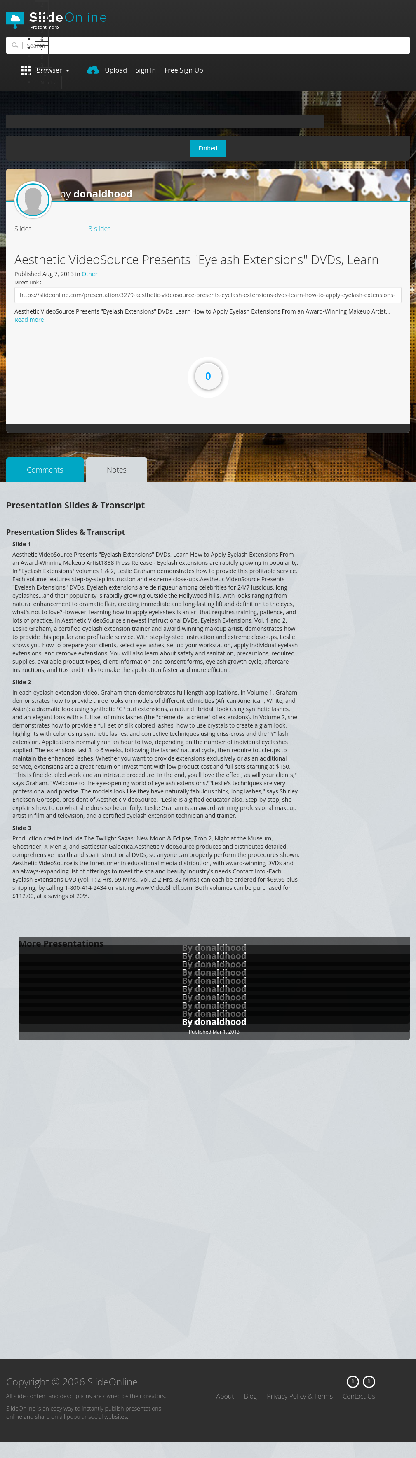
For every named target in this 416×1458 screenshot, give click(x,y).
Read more (29, 319)
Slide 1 (21, 544)
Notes (117, 470)
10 (43, 73)
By (188, 1021)
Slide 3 (21, 828)
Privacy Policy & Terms (300, 1396)
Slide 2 (21, 682)
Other (89, 274)
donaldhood (103, 193)
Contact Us (359, 1396)
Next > (48, 82)
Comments (45, 470)
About (225, 1396)
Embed (208, 148)
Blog (250, 1396)
